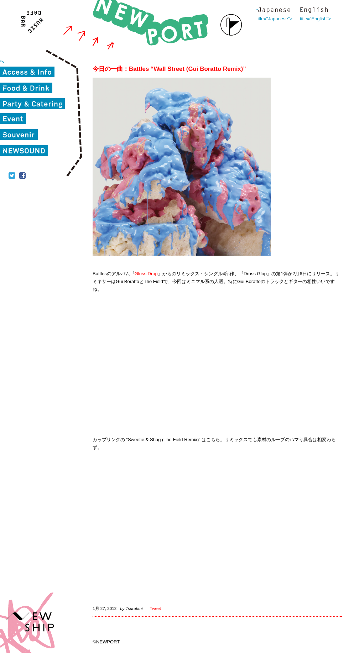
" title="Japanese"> (274, 11)
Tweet (155, 608)
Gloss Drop (146, 273)
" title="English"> (314, 11)
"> (2, 62)
